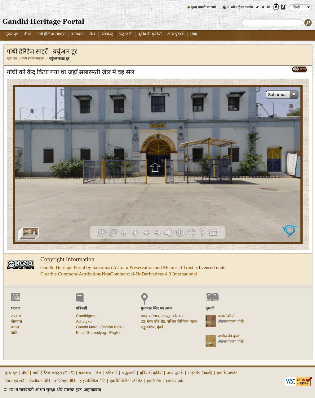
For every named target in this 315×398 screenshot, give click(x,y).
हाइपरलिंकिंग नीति (92, 381)
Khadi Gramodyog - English (99, 333)
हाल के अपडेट (227, 372)
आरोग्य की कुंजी (229, 336)
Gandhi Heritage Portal (62, 267)
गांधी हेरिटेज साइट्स (50, 34)
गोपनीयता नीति (39, 381)
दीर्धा (27, 34)
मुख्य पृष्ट (12, 58)
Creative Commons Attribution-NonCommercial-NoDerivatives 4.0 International (118, 273)
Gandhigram (86, 316)
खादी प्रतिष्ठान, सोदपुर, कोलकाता (163, 316)
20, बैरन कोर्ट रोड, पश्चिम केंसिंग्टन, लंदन (169, 321)
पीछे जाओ (300, 69)
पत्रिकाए (107, 34)
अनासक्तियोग (227, 316)
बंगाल (15, 327)
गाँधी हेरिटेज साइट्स (33, 58)
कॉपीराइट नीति (64, 381)
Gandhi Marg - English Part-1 (100, 327)
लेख (92, 34)
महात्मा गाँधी (235, 321)
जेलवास (16, 321)
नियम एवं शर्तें (14, 381)
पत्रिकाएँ (112, 372)
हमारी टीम (154, 381)
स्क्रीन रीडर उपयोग (242, 7)
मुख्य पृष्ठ (12, 34)
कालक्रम (77, 34)
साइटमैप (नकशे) (200, 372)
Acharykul (84, 321)
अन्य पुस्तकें (175, 34)
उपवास (16, 316)
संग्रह (193, 34)
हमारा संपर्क (174, 381)
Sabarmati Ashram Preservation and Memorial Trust (142, 267)
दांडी (14, 333)
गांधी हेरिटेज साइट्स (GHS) (54, 372)
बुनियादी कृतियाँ (150, 34)
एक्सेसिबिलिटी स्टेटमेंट (126, 381)
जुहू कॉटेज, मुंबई (152, 327)
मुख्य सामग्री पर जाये (203, 7)
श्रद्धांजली (125, 34)
